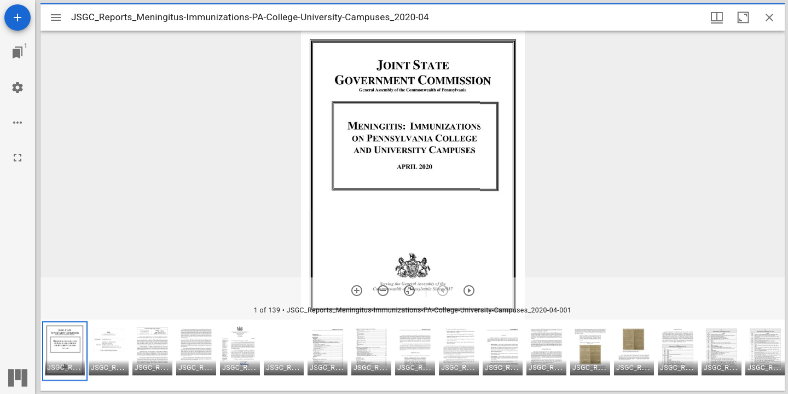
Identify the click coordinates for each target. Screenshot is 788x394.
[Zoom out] (383, 290)
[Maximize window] (743, 17)
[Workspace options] (17, 122)
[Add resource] (17, 17)
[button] (65, 351)
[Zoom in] (357, 290)
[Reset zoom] (409, 290)
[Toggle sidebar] (56, 17)
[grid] (412, 355)
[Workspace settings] (17, 87)
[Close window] (769, 17)
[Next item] (469, 290)
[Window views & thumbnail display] (717, 17)
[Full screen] (17, 157)
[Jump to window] (17, 52)
